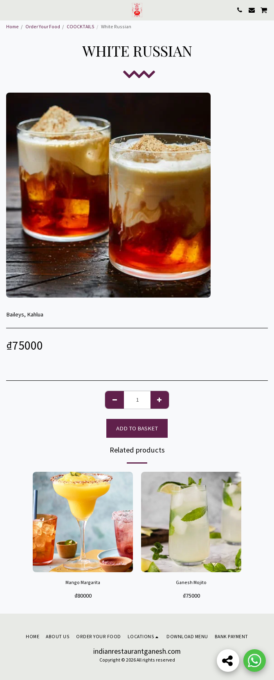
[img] (83, 522)
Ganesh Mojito (191, 582)
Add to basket (137, 428)
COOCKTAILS (80, 26)
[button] (9, 10)
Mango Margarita (82, 582)
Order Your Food (42, 26)
